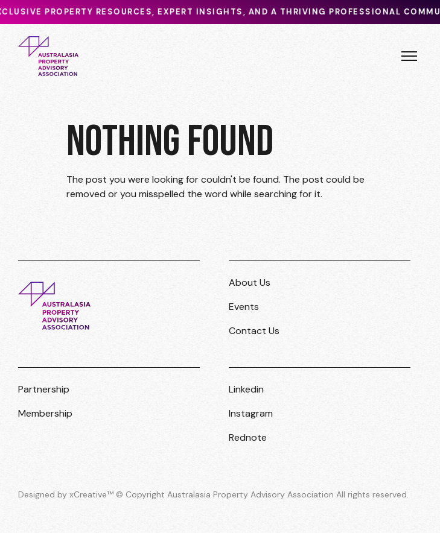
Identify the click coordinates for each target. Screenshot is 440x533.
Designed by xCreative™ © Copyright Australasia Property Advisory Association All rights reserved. (213, 494)
